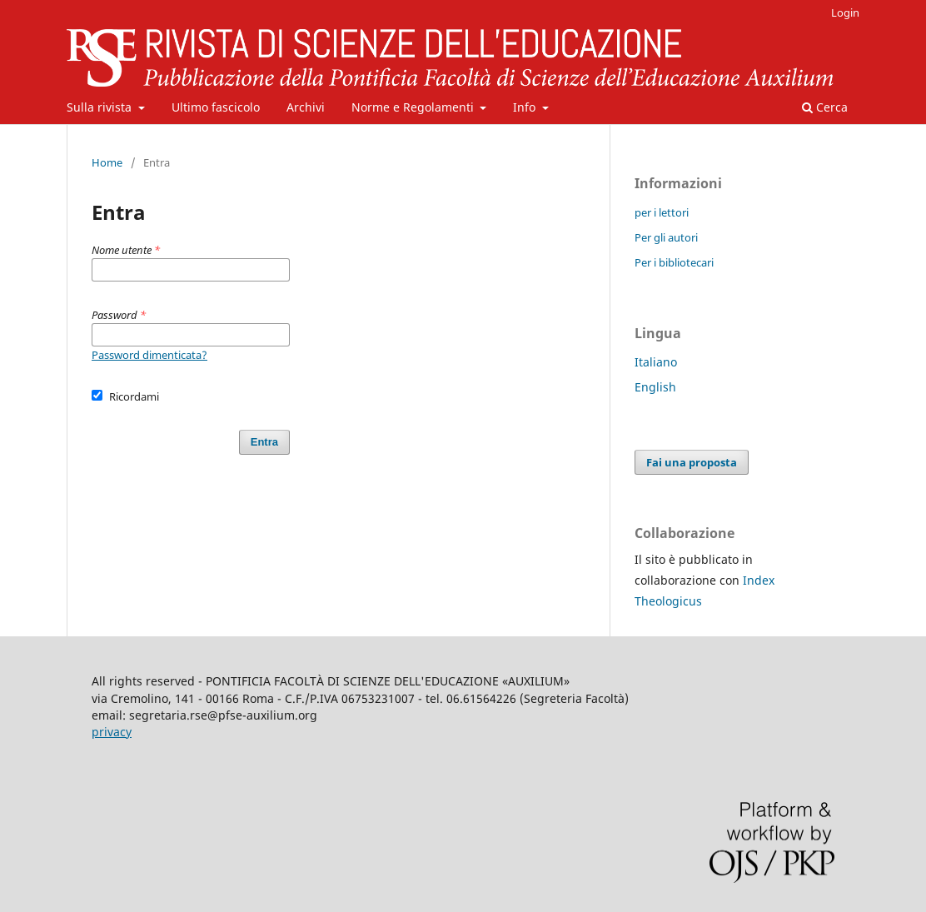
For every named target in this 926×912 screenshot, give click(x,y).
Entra (264, 442)
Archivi (305, 107)
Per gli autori (666, 237)
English (655, 387)
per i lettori (662, 212)
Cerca (825, 107)
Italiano (656, 362)
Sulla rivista (101, 107)
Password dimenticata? (149, 354)
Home (107, 162)
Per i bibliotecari (674, 262)
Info (526, 107)
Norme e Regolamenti (414, 107)
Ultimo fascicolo (216, 107)
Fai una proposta (691, 462)
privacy (112, 732)
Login (845, 12)
